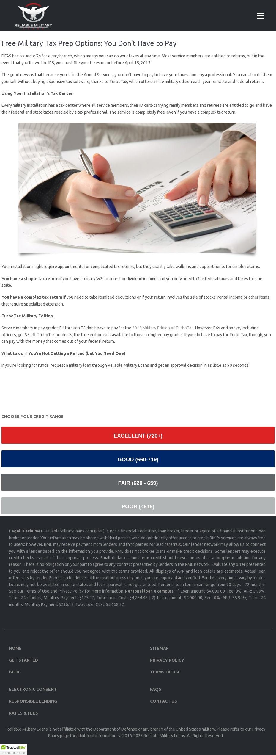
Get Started (23, 660)
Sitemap (159, 648)
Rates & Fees (23, 713)
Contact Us (163, 701)
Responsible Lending (33, 701)
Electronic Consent (33, 689)
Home (15, 648)
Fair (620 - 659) (138, 483)
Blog (15, 672)
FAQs (155, 689)
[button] (13, 749)
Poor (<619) (138, 507)
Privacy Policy (167, 660)
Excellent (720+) (138, 436)
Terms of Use (165, 672)
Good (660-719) (137, 460)
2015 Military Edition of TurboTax (162, 327)
